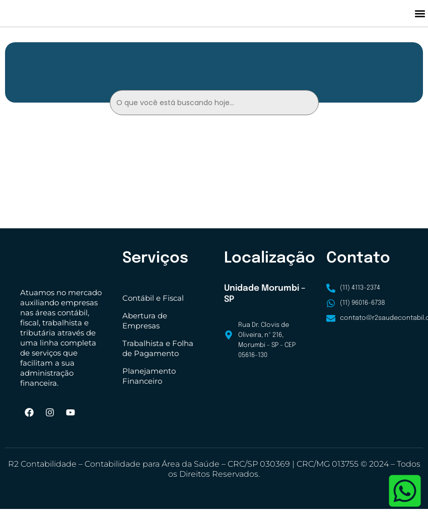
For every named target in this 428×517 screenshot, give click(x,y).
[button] (419, 17)
